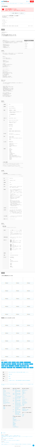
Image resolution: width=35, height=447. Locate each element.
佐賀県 (17, 411)
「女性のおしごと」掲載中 (15, 380)
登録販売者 (6, 365)
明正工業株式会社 (21, 3)
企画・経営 (5, 390)
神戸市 (21, 405)
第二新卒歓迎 (10, 380)
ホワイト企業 (5, 362)
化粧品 (28, 365)
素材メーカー (24, 391)
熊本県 (16, 412)
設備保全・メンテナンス (17, 3)
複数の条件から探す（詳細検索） (26, 409)
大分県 (17, 412)
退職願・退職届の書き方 (4, 436)
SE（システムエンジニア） (27, 362)
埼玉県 (16, 394)
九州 (13, 411)
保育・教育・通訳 (5, 395)
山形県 (17, 391)
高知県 (16, 410)
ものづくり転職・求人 (9, 440)
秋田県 (16, 391)
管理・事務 (5, 391)
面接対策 (14, 436)
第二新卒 (25, 367)
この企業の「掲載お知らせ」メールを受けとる (17, 13)
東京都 (19, 394)
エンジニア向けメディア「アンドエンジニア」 (28, 436)
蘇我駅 (9, 376)
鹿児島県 (16, 413)
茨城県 (16, 393)
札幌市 (16, 389)
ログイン (28, 1)
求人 (3, 438)
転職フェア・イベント (21, 436)
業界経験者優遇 (19, 380)
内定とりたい (21, 362)
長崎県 (19, 411)
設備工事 (10, 378)
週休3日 (18, 362)
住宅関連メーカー (24, 392)
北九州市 (16, 414)
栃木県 (17, 393)
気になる (7, 298)
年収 (7, 436)
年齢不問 (10, 362)
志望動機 (15, 435)
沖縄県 (18, 413)
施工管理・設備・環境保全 (12, 3)
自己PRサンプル (11, 435)
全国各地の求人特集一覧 (25, 410)
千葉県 (9, 374)
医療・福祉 (5, 394)
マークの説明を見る (21, 167)
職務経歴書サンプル (7, 435)
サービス (23, 395)
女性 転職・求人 (14, 440)
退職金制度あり (28, 380)
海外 (13, 415)
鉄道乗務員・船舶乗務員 (23, 365)
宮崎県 (19, 412)
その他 (23, 405)
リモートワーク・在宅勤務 (19, 367)
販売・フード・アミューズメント (7, 392)
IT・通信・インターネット (25, 389)
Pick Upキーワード (7, 438)
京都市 (16, 405)
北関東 (13, 393)
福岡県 (16, 411)
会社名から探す (24, 408)
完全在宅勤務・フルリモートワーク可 (16, 420)
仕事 (11, 436)
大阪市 (17, 405)
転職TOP (2, 3)
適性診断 (17, 435)
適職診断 (9, 436)
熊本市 (20, 414)
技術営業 (3, 365)
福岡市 (18, 414)
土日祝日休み (31, 367)
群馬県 (19, 393)
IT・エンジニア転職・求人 (4, 440)
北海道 (13, 389)
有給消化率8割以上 (15, 419)
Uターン (20, 435)
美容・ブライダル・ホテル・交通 (7, 393)
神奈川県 (16, 395)
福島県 (19, 391)
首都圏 (13, 394)
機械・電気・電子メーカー (25, 390)
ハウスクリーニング (11, 365)
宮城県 (19, 390)
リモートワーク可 (14, 421)
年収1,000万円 (13, 362)
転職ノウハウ (17, 436)
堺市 (19, 405)
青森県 (16, 390)
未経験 (28, 367)
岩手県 (17, 390)
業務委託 (4, 408)
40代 (2, 362)
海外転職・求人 (18, 440)
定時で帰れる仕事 (4, 367)
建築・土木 (8, 3)
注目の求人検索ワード (9, 367)
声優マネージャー (17, 365)
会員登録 (32, 1)
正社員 (14, 367)
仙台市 (16, 392)
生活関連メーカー (24, 393)
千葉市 (11, 374)
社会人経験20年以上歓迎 (24, 380)
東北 (13, 390)
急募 (13, 418)
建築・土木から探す (5, 3)
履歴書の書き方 (3, 435)
